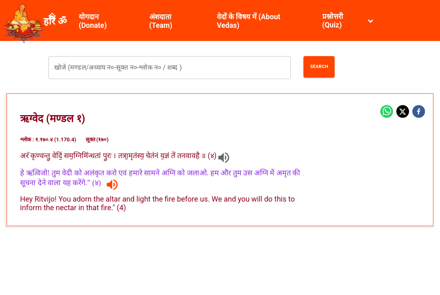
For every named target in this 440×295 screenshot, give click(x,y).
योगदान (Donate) (93, 21)
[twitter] (402, 112)
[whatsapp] (386, 112)
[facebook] (418, 112)
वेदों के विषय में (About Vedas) (248, 21)
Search (319, 66)
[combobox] (169, 67)
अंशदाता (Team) (161, 21)
